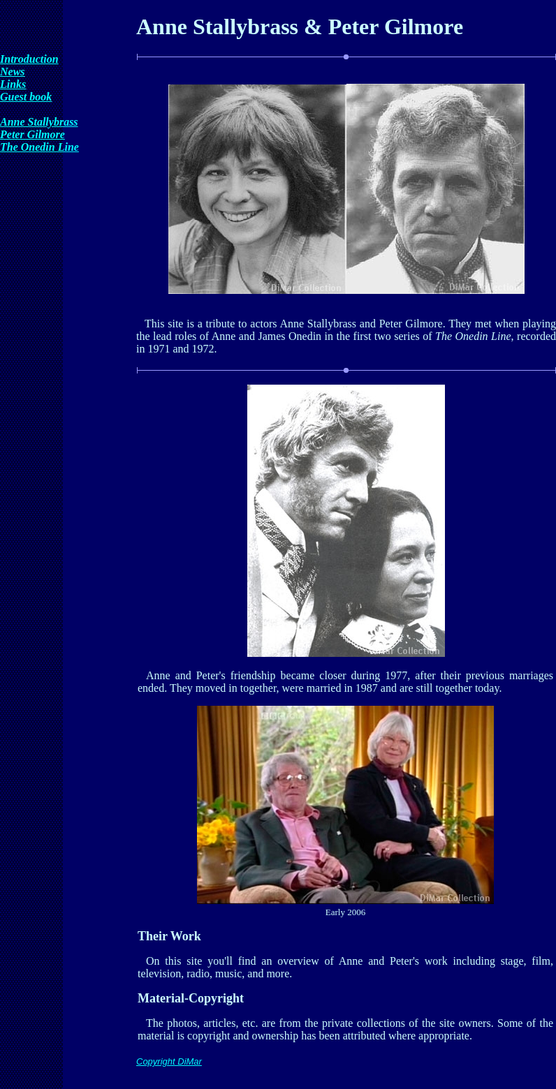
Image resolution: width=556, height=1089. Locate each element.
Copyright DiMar (169, 1061)
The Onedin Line (39, 147)
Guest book (26, 97)
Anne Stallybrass (39, 122)
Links (13, 84)
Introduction (29, 59)
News (12, 71)
